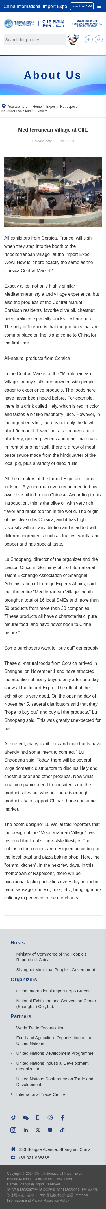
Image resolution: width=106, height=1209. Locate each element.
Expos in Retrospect (61, 107)
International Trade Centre (41, 1094)
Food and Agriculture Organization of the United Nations (54, 1040)
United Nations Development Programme (55, 1053)
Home (37, 107)
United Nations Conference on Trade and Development (55, 1081)
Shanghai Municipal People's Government (55, 969)
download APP (82, 6)
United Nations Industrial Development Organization (52, 1066)
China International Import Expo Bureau (53, 990)
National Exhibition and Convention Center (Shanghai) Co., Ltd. (56, 1003)
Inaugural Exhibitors (16, 111)
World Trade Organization (40, 1027)
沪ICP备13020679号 (22, 1190)
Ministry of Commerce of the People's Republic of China (51, 957)
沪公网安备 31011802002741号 (63, 1190)
